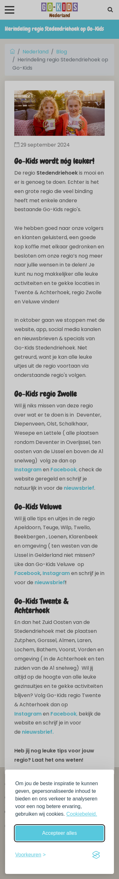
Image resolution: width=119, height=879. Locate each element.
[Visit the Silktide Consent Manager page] (96, 854)
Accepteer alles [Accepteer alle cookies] (59, 833)
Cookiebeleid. (81, 814)
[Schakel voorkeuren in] (30, 855)
